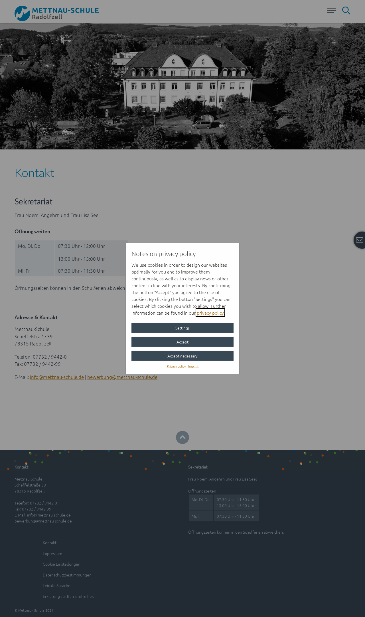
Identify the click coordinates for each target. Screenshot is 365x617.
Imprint (193, 365)
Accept (182, 341)
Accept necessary (182, 355)
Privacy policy (176, 365)
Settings (182, 327)
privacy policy (210, 312)
